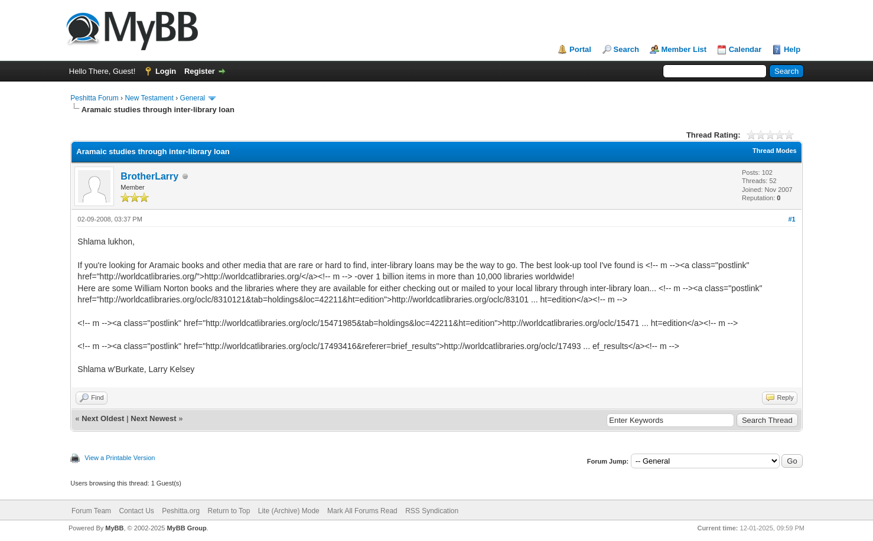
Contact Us (136, 511)
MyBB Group (186, 528)
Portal (580, 49)
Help (792, 49)
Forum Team (91, 511)
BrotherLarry (149, 176)
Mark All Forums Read (362, 511)
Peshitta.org (181, 511)
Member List (684, 49)
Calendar (745, 49)
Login (165, 71)
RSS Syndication (431, 511)
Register (199, 71)
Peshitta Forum (94, 98)
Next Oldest (103, 418)
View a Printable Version (119, 457)
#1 (791, 219)
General (193, 98)
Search (626, 49)
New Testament (149, 98)
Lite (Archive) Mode (289, 511)
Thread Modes (775, 150)
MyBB (114, 528)
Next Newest (153, 418)
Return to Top (229, 511)
